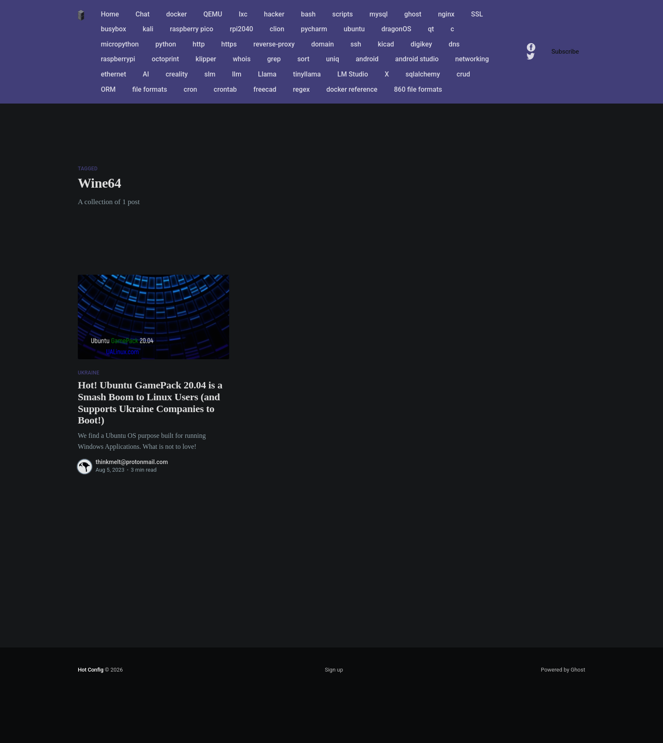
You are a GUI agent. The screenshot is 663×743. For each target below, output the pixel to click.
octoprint (165, 59)
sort (303, 59)
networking (472, 59)
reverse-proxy (274, 44)
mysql (379, 14)
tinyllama (307, 74)
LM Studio (352, 74)
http (199, 44)
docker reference (352, 89)
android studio (417, 59)
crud (463, 74)
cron (190, 89)
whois (241, 59)
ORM (108, 89)
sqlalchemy (422, 74)
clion (277, 29)
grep (274, 59)
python (165, 44)
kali (148, 29)
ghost (413, 14)
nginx (446, 14)
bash (308, 14)
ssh (356, 44)
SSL (477, 14)
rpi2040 (241, 29)
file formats (149, 89)
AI (145, 74)
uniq (332, 59)
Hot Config (91, 670)
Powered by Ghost (563, 670)
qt (431, 29)
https (229, 44)
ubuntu (354, 29)
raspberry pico (192, 29)
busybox (113, 29)
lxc (243, 14)
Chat (143, 14)
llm (236, 74)
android (367, 59)
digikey (421, 44)
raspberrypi (118, 59)
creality (177, 74)
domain (322, 44)
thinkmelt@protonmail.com (132, 462)
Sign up (334, 670)
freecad (264, 89)
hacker (274, 14)
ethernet (113, 74)
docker (176, 14)
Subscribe (565, 51)
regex (301, 89)
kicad (386, 44)
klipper (206, 59)
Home (110, 14)
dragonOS (396, 29)
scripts (342, 14)
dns (454, 44)
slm (209, 74)
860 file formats (418, 89)
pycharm (314, 29)
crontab (225, 89)
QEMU (212, 14)
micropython (120, 44)
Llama (267, 74)
